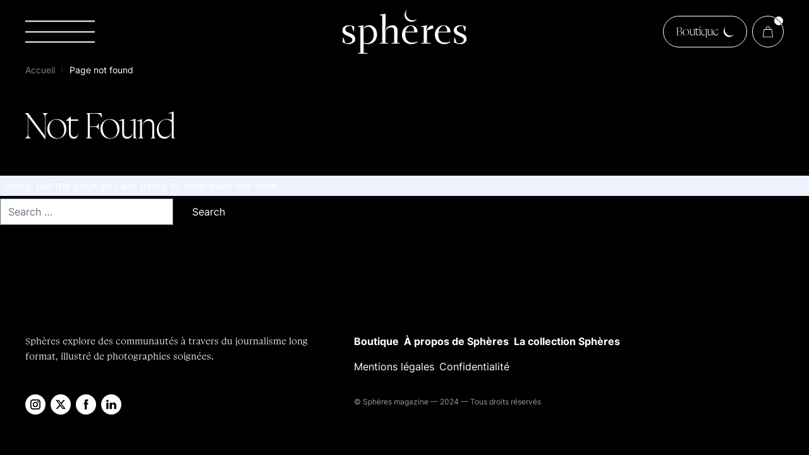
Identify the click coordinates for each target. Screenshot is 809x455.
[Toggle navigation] (60, 32)
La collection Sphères (567, 341)
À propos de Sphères (456, 341)
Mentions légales (394, 366)
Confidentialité (474, 366)
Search (208, 211)
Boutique (376, 341)
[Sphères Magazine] (404, 31)
